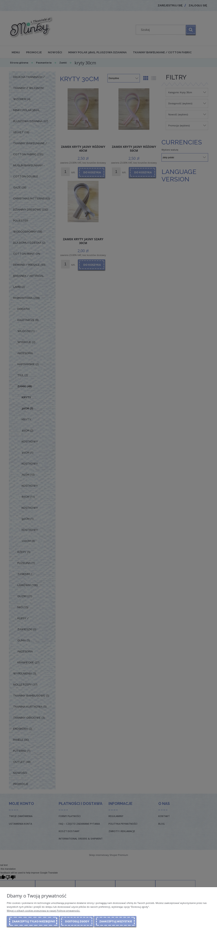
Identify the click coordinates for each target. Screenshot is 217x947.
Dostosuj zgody (77, 921)
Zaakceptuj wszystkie (115, 921)
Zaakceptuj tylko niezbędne (33, 921)
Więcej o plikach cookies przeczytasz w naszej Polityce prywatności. (43, 910)
